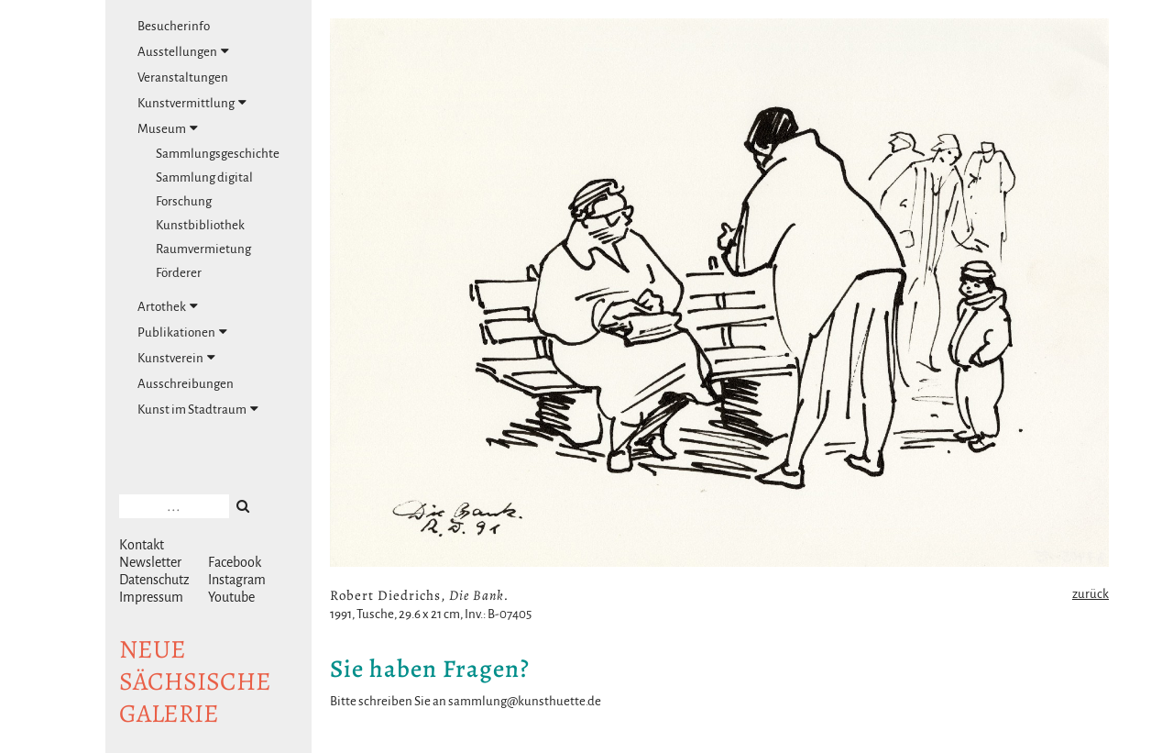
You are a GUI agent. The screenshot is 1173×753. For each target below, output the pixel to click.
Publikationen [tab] (182, 332)
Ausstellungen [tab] (183, 51)
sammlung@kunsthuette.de (524, 701)
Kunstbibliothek (200, 225)
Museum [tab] (167, 128)
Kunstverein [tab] (176, 357)
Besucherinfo (173, 26)
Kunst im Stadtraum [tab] (197, 409)
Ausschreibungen (185, 384)
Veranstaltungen (182, 77)
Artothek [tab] (167, 306)
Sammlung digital (204, 177)
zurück (1090, 594)
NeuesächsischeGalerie (195, 681)
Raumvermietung (203, 249)
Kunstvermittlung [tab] (192, 102)
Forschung (184, 201)
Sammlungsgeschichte (218, 154)
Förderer (179, 273)
